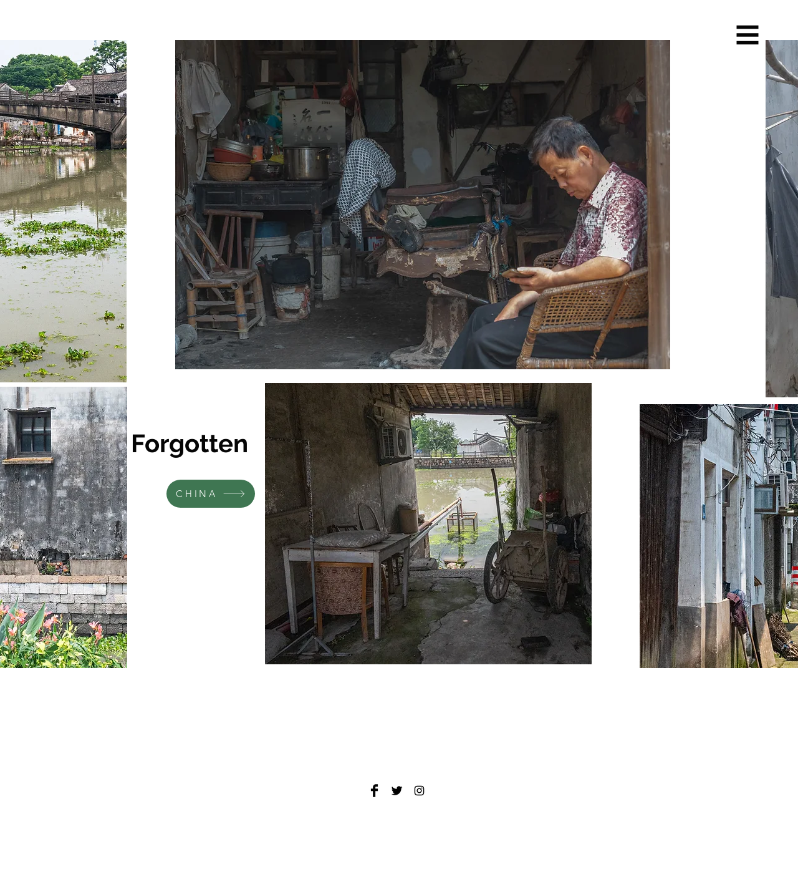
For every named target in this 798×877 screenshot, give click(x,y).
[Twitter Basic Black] (396, 790)
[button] (748, 35)
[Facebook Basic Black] (374, 790)
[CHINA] (210, 494)
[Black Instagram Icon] (419, 790)
